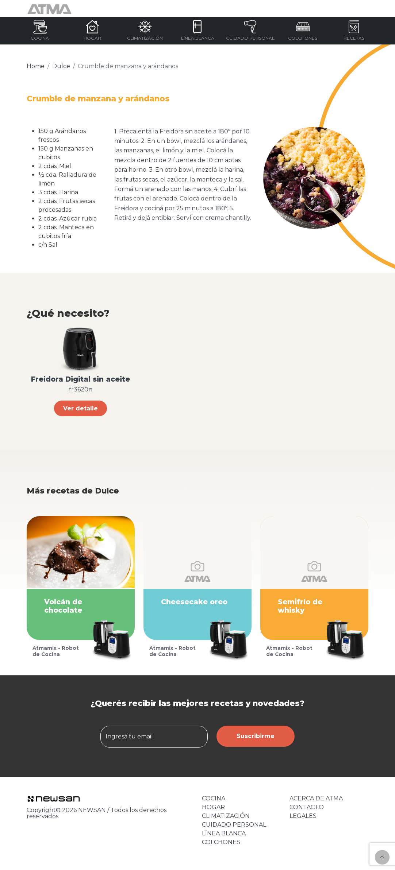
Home (36, 66)
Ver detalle (80, 408)
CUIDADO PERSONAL (234, 824)
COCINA (213, 798)
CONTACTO (306, 807)
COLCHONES (221, 842)
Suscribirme (256, 736)
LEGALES (303, 815)
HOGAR (213, 807)
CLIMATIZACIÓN (226, 815)
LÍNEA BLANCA (224, 833)
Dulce (61, 66)
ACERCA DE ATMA (316, 798)
